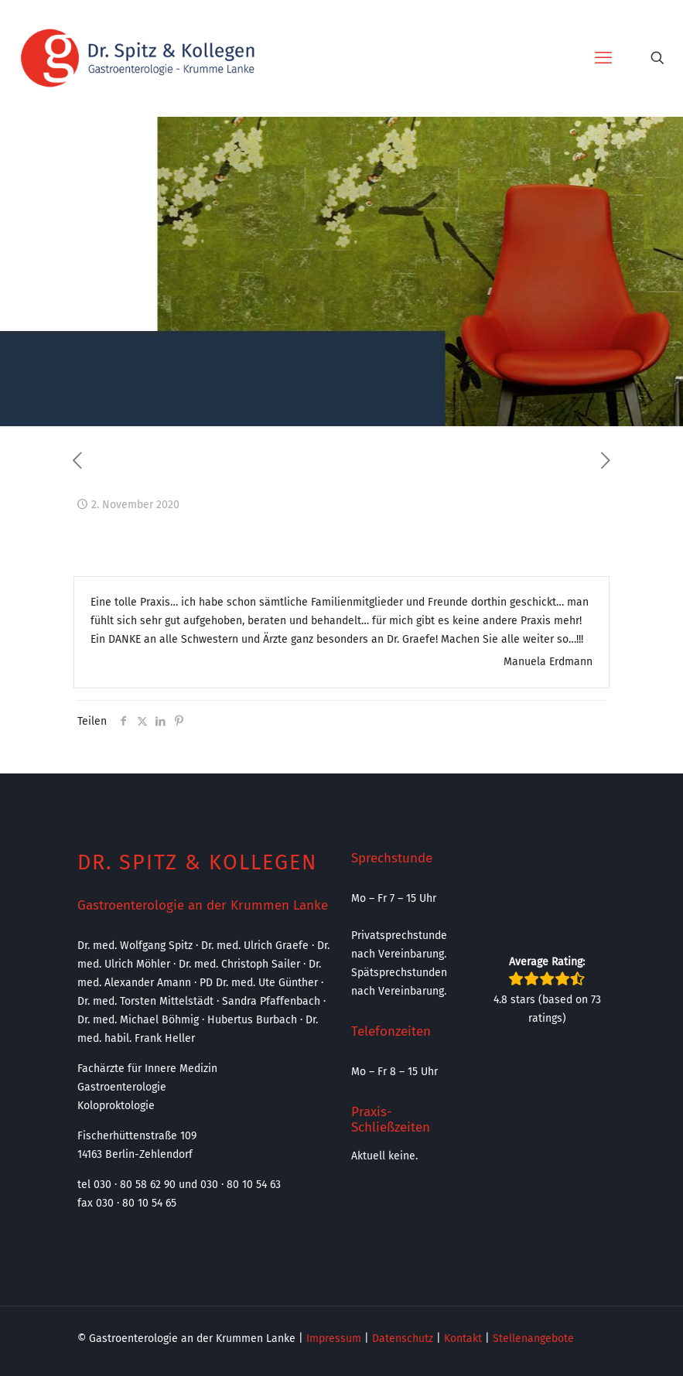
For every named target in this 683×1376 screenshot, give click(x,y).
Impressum (333, 1338)
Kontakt (463, 1338)
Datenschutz (402, 1338)
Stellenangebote (533, 1338)
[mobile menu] (603, 58)
